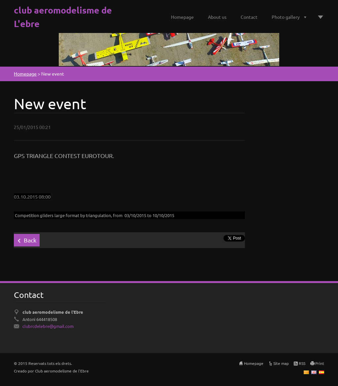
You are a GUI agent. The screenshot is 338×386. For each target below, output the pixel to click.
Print (319, 363)
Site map (281, 363)
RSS (302, 363)
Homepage (182, 17)
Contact (249, 17)
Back (30, 240)
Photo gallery (286, 17)
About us (217, 17)
